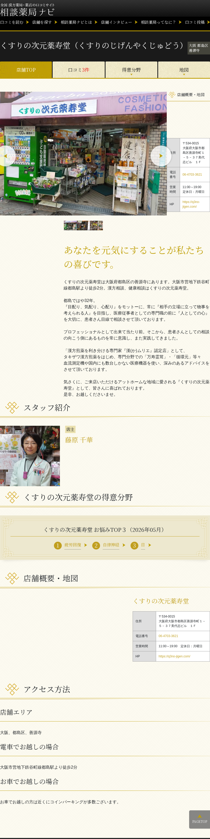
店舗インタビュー (116, 22)
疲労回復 (72, 545)
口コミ (78, 69)
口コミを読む (11, 22)
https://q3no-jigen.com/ (174, 656)
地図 (184, 69)
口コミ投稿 (195, 22)
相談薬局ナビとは (76, 22)
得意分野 (131, 69)
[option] (83, 153)
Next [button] (161, 156)
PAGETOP (199, 821)
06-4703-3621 (192, 174)
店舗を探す (42, 22)
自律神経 (111, 545)
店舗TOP (26, 69)
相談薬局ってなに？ (158, 22)
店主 (70, 429)
